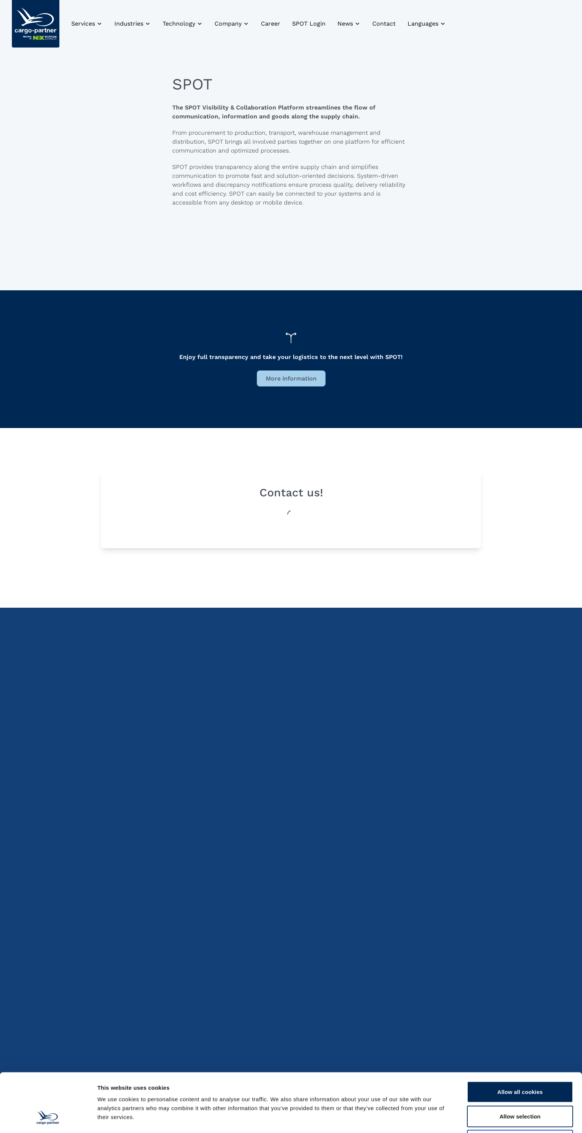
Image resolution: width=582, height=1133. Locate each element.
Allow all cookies (520, 1041)
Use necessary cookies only (520, 1090)
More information (291, 378)
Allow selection (520, 1066)
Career (270, 23)
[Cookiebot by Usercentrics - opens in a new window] (48, 1118)
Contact (384, 23)
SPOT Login (309, 23)
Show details (389, 1118)
